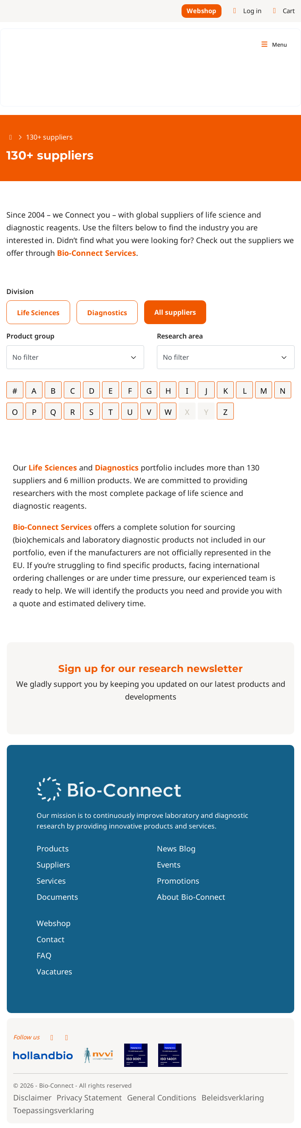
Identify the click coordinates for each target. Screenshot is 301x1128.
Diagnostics (107, 312)
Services (51, 881)
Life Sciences (38, 312)
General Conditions (161, 1097)
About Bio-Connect (191, 897)
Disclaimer (32, 1097)
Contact (51, 939)
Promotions (178, 881)
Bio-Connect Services (96, 253)
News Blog (176, 848)
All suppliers (175, 312)
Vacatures (54, 971)
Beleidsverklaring (233, 1097)
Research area (180, 336)
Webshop (201, 10)
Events (169, 864)
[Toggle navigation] (273, 44)
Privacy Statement (89, 1097)
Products (53, 848)
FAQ (44, 955)
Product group (30, 336)
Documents (57, 897)
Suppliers (53, 864)
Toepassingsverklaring (53, 1110)
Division (20, 291)
